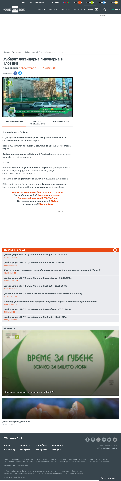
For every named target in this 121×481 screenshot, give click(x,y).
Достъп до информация (25, 461)
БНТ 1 (40, 9)
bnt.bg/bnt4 (57, 450)
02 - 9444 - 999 (107, 448)
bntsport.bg (25, 445)
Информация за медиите (47, 461)
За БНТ (6, 459)
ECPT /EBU (63, 473)
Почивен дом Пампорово (99, 461)
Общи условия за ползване (15, 471)
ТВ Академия (9, 461)
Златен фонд (35, 459)
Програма (62, 459)
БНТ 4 (76, 9)
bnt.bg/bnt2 (41, 450)
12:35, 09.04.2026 (10, 425)
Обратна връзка (46, 473)
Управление (72, 459)
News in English (9, 465)
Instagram (56, 195)
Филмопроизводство (20, 459)
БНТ (24, 2)
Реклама (102, 15)
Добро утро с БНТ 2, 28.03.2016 (38, 68)
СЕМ (56, 473)
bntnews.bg (9, 450)
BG (116, 9)
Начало (7, 52)
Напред (105, 459)
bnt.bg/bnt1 (41, 445)
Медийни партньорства (77, 461)
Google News (46, 204)
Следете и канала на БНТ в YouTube (38, 198)
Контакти (83, 459)
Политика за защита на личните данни (43, 471)
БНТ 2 (52, 9)
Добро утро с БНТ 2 (33, 52)
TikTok (54, 201)
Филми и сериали (49, 459)
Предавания (17, 52)
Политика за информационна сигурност (20, 473)
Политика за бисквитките (72, 471)
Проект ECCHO (75, 473)
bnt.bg (7, 445)
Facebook (43, 195)
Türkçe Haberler (22, 465)
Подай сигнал (95, 459)
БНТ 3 (64, 9)
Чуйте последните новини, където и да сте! (37, 192)
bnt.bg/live (25, 450)
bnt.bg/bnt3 (57, 445)
